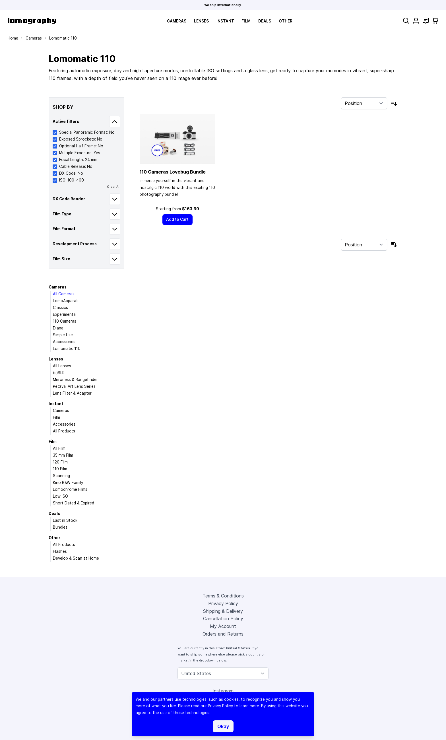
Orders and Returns (223, 634)
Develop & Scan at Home (76, 558)
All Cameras (64, 294)
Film (246, 21)
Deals (264, 21)
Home (13, 38)
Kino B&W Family (68, 482)
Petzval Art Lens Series (74, 386)
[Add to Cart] (177, 219)
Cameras (176, 21)
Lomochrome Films (70, 489)
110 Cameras (64, 321)
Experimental (65, 314)
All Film (59, 448)
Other (285, 21)
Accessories (64, 341)
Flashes (60, 551)
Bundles (60, 527)
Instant (225, 21)
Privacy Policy (223, 603)
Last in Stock (65, 520)
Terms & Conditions (223, 596)
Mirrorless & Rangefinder (75, 379)
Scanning (61, 475)
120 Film (60, 462)
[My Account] (416, 21)
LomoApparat (65, 300)
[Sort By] (364, 103)
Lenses (201, 21)
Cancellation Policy (223, 618)
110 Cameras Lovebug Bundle (173, 172)
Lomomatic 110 (66, 348)
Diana (58, 328)
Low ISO (60, 496)
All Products (64, 431)
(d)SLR (59, 372)
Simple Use (63, 335)
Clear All (113, 187)
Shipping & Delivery (223, 611)
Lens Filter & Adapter (72, 393)
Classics (60, 307)
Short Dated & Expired (73, 503)
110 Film (60, 469)
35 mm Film (63, 455)
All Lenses (62, 366)
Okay (223, 726)
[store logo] (32, 21)
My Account (223, 626)
